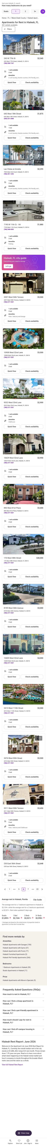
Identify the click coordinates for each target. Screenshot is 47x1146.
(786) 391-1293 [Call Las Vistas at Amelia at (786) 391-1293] (9, 174)
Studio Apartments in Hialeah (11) (15, 970)
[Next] (43, 11)
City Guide (37, 900)
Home (4, 18)
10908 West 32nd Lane (13, 352)
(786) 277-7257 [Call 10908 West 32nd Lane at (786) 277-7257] (9, 357)
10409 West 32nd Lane (13, 658)
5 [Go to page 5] (18, 889)
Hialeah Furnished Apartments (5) (15, 954)
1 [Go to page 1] (9, 889)
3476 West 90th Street (13, 758)
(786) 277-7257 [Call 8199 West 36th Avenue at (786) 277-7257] (9, 613)
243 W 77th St (9, 58)
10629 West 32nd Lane (13, 458)
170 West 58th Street (12, 558)
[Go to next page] (42, 889)
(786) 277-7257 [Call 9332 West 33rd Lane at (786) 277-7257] (9, 407)
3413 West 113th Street (13, 708)
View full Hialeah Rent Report (12, 1065)
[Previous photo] (5, 44)
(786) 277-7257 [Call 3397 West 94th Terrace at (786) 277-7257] (9, 302)
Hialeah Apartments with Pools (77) (16, 951)
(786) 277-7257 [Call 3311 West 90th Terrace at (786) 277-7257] (9, 813)
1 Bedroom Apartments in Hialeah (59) (17, 967)
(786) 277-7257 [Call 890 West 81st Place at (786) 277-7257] (9, 513)
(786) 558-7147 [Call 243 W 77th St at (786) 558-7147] (9, 63)
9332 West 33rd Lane (12, 402)
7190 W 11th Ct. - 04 (12, 224)
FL (9, 18)
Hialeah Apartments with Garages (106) (17, 945)
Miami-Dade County (19, 18)
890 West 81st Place (12, 508)
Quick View (12, 82)
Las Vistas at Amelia (12, 169)
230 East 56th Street (12, 863)
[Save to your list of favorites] (40, 38)
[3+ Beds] (35, 11)
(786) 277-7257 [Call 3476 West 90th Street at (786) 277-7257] (9, 763)
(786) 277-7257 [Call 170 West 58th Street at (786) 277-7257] (9, 563)
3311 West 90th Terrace (13, 808)
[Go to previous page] (5, 889)
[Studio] (6, 11)
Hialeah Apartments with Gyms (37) (16, 948)
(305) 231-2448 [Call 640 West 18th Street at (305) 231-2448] (9, 118)
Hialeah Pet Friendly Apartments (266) (16, 957)
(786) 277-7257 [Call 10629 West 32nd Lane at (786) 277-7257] (9, 463)
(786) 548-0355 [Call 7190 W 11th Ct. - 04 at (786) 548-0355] (9, 229)
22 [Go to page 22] (37, 889)
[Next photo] (42, 44)
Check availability (32, 82)
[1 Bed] (16, 11)
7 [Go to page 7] (28, 889)
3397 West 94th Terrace (13, 297)
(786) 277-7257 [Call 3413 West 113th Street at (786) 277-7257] (9, 713)
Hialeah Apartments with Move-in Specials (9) (19, 980)
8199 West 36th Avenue (13, 608)
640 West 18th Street (12, 114)
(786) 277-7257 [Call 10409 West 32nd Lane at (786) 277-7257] (9, 663)
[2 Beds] (25, 11)
